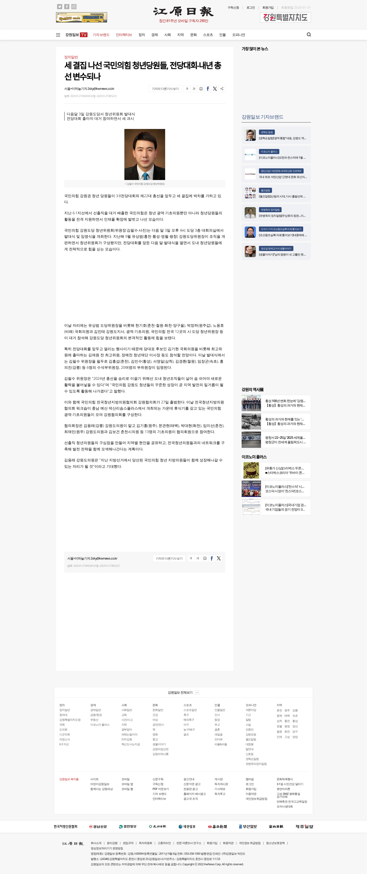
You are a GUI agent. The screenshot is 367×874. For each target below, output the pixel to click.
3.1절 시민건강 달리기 (290, 784)
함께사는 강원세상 (101, 789)
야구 (186, 724)
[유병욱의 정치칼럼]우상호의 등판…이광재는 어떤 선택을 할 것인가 (298, 216)
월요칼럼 (265, 190)
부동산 (94, 720)
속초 (295, 715)
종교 (155, 739)
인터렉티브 (124, 34)
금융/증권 (96, 715)
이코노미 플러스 (269, 151)
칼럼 (248, 720)
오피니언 (238, 34)
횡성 (295, 721)
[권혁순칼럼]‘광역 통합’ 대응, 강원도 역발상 (284, 138)
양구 (295, 731)
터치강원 (127, 739)
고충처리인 (164, 843)
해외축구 (189, 720)
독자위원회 (145, 843)
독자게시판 (221, 784)
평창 (287, 726)
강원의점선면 (160, 749)
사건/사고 (127, 720)
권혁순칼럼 (252, 759)
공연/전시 (158, 724)
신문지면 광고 (192, 784)
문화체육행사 (285, 779)
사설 (248, 724)
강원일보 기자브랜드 (262, 116)
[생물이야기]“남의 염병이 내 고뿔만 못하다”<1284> (288, 254)
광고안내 (189, 779)
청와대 (63, 715)
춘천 (279, 710)
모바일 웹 (127, 789)
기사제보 (219, 789)
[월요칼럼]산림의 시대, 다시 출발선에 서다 (283, 196)
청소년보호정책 (275, 843)
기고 (248, 715)
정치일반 (64, 710)
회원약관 (228, 843)
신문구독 (158, 779)
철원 (279, 731)
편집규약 (128, 843)
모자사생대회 (285, 806)
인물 (222, 34)
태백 (287, 715)
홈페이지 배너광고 (195, 794)
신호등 (250, 754)
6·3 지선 (64, 744)
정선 (295, 726)
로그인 (251, 7)
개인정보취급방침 (256, 799)
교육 (124, 715)
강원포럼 (251, 734)
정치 (141, 34)
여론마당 (251, 710)
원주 (287, 710)
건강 (155, 715)
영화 (155, 734)
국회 (62, 724)
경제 (154, 34)
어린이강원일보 (99, 784)
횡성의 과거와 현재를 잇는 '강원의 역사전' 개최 (296, 419)
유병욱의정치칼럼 (256, 764)
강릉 (295, 710)
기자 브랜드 (101, 34)
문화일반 (158, 710)
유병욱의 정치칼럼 (270, 209)
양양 (295, 737)
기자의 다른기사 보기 (165, 89)
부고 (217, 724)
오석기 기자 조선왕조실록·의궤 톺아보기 (281, 229)
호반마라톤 (283, 789)
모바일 (126, 779)
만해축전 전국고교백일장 (292, 801)
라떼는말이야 (129, 734)
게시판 (218, 779)
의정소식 (64, 739)
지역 (180, 34)
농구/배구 (189, 729)
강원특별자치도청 (70, 720)
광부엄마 (127, 729)
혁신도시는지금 (131, 744)
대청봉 (250, 744)
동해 (279, 715)
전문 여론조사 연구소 (188, 843)
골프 (186, 734)
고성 (287, 737)
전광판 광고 (191, 789)
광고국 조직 (191, 799)
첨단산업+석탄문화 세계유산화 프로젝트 (281, 171)
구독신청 (233, 7)
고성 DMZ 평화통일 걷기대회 (288, 795)
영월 (279, 726)
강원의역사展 (160, 754)
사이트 (94, 779)
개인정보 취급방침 (250, 843)
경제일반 (95, 710)
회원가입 (268, 7)
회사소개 (96, 843)
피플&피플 (220, 744)
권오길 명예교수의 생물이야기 (276, 248)
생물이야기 (159, 744)
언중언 (250, 729)
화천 (287, 731)
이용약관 (251, 794)
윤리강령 (112, 843)
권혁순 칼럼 (267, 132)
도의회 (63, 729)
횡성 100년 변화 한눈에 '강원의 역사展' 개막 (294, 401)
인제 (279, 737)
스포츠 (208, 34)
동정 (217, 720)
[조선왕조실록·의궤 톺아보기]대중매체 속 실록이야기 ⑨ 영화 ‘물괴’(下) (300, 235)
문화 (193, 34)
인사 (217, 715)
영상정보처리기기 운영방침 (107, 848)
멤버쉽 (250, 779)
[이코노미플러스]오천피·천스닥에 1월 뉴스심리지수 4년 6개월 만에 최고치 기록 (305, 157)
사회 (167, 34)
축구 (186, 715)
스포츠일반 (190, 710)
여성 (155, 720)
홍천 (287, 721)
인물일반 (219, 710)
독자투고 (219, 794)
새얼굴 (218, 734)
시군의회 (64, 734)
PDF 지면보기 (161, 789)
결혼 (217, 729)
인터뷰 (218, 739)
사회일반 (127, 710)
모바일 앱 (127, 784)
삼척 (279, 721)
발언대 (250, 749)
